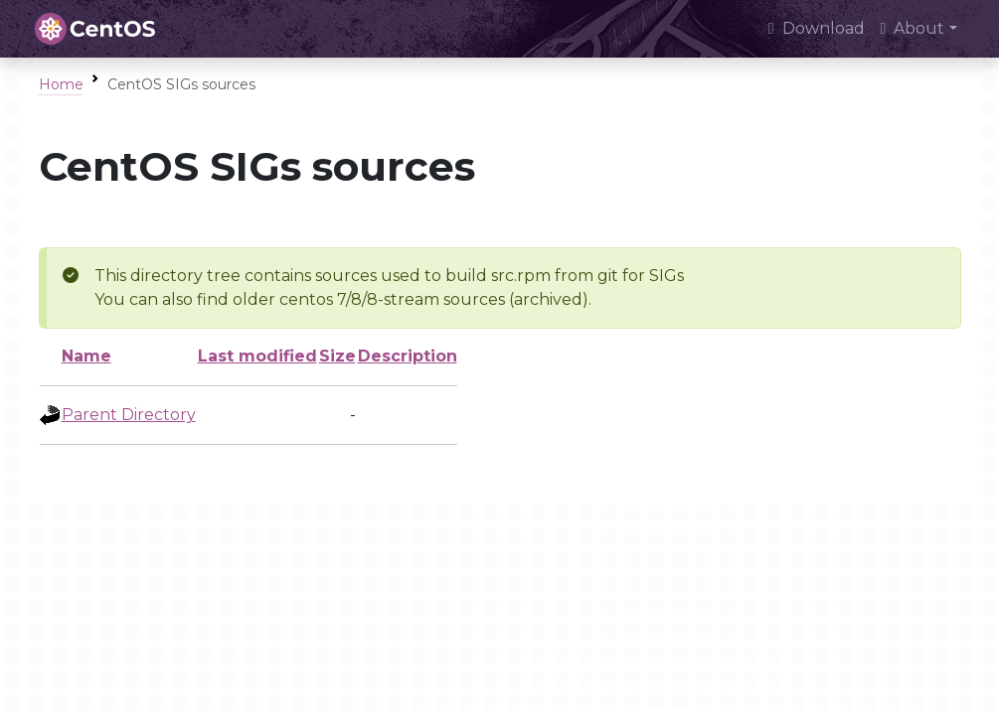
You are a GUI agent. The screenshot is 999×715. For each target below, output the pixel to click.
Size (337, 356)
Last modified (257, 356)
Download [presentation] (816, 28)
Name (86, 356)
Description (407, 356)
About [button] (913, 28)
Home (61, 84)
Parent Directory (129, 414)
